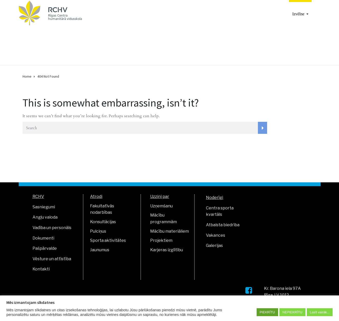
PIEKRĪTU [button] (267, 312)
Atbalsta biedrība (222, 224)
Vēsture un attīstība (51, 258)
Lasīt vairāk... (320, 312)
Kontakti (41, 269)
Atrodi (96, 196)
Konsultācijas (103, 221)
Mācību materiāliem (169, 231)
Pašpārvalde (44, 248)
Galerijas (214, 245)
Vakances (215, 235)
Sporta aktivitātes (108, 240)
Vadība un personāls (51, 227)
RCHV (38, 196)
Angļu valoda (45, 217)
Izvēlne (298, 14)
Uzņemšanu (161, 206)
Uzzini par (159, 196)
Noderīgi (214, 197)
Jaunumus (99, 249)
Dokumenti (43, 238)
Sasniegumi (43, 207)
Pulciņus (98, 231)
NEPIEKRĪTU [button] (292, 312)
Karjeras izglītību (166, 249)
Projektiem (161, 240)
